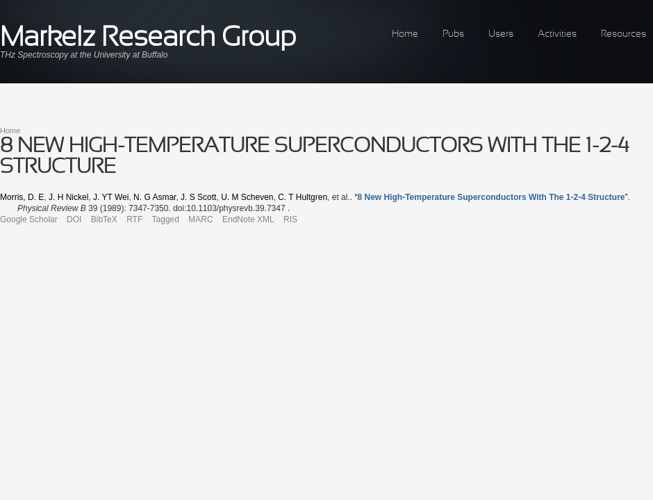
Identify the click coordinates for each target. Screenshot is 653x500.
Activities (557, 34)
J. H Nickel (68, 197)
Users (500, 34)
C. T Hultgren (302, 197)
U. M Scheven (247, 197)
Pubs (453, 34)
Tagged (165, 219)
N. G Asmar (154, 197)
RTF (134, 219)
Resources (623, 34)
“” (490, 197)
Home (405, 34)
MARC (200, 219)
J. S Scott (198, 197)
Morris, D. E (22, 197)
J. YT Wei (111, 197)
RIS (290, 219)
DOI (74, 219)
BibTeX (104, 219)
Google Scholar (29, 219)
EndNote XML (248, 219)
